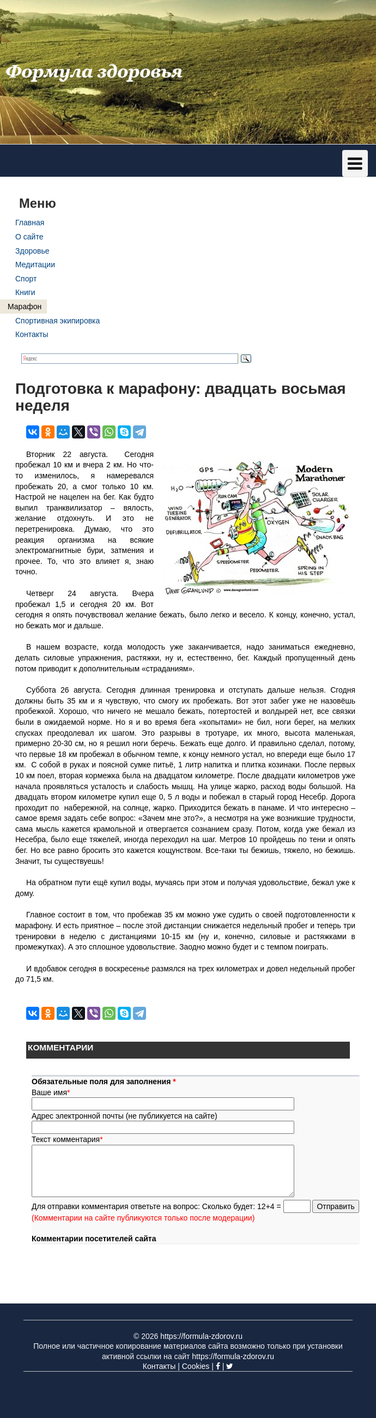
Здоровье (32, 251)
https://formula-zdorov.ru (201, 1336)
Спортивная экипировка (57, 320)
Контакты (31, 334)
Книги (25, 292)
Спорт (26, 278)
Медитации (35, 264)
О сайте (29, 236)
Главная (29, 222)
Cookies (196, 1366)
